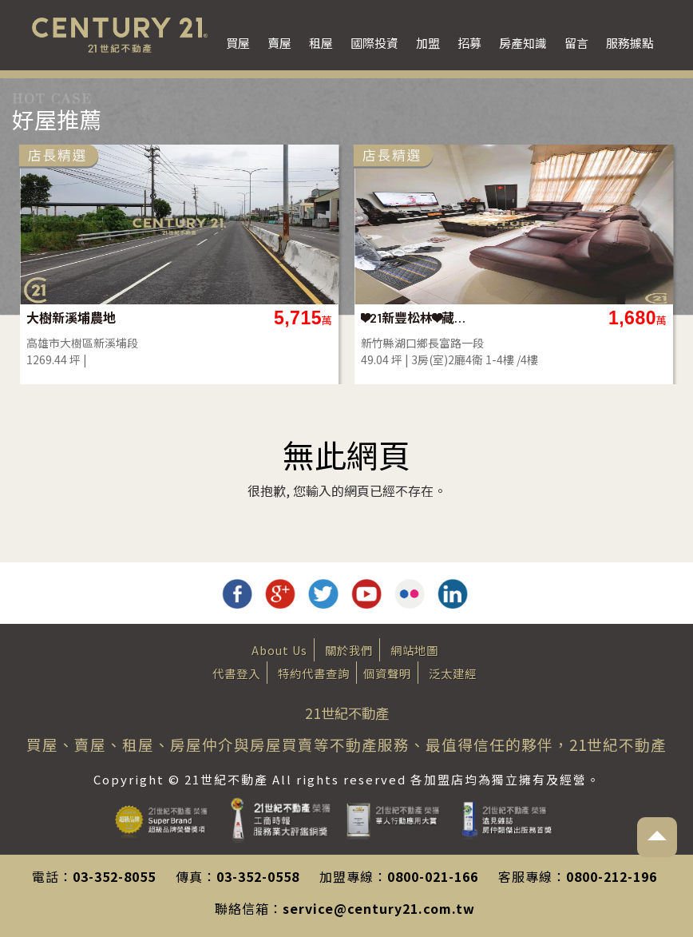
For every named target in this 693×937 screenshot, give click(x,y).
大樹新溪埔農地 (71, 317)
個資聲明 (387, 673)
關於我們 (349, 649)
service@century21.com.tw (379, 908)
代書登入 (236, 673)
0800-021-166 (432, 876)
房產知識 (523, 42)
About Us (279, 649)
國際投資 (374, 42)
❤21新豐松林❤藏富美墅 (419, 317)
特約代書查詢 (314, 673)
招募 (469, 42)
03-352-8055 (114, 876)
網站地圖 (414, 649)
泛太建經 (453, 673)
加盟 (428, 42)
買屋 (238, 42)
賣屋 (279, 42)
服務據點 (630, 42)
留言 (576, 42)
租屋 (321, 42)
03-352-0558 (257, 876)
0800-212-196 (611, 876)
